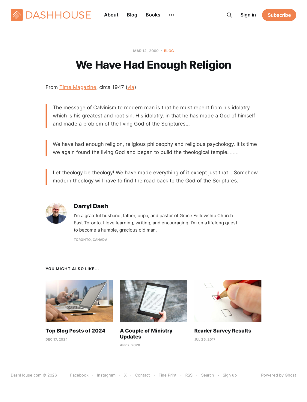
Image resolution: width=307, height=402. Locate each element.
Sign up (230, 375)
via (130, 87)
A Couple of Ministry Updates (146, 334)
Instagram (106, 375)
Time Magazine (77, 87)
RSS (188, 375)
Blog (132, 15)
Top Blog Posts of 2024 (76, 331)
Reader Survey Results (222, 331)
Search (207, 375)
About (111, 15)
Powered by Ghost (278, 375)
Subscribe (279, 15)
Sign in (248, 15)
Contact (142, 375)
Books (153, 15)
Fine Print (168, 375)
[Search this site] (229, 14)
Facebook (79, 375)
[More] (171, 14)
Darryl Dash (91, 206)
